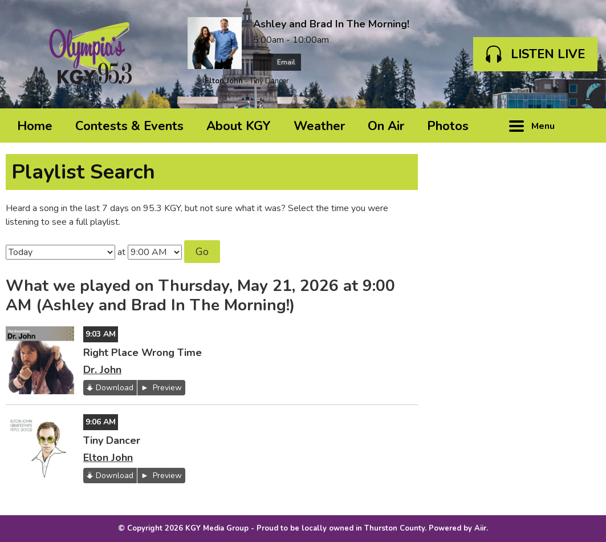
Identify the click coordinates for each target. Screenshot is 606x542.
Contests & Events (129, 126)
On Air (386, 126)
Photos (448, 126)
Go (202, 251)
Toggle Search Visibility (583, 125)
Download (114, 387)
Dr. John (102, 370)
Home (34, 126)
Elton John (224, 81)
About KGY (238, 126)
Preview (166, 387)
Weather (319, 126)
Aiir (480, 528)
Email (277, 62)
